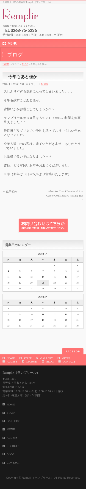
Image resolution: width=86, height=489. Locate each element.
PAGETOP (73, 351)
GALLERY (46, 358)
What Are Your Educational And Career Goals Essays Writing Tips (64, 195)
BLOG (25, 64)
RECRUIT (32, 361)
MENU (66, 358)
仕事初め (10, 191)
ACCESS (12, 361)
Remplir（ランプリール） (37, 477)
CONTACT (69, 361)
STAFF (28, 358)
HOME (6, 64)
